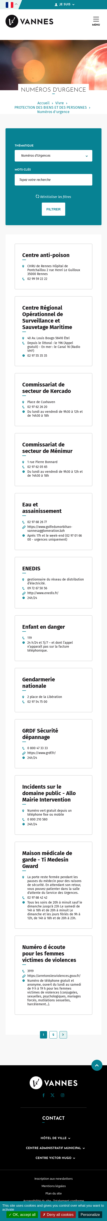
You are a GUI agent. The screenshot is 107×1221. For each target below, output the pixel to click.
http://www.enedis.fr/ (43, 593)
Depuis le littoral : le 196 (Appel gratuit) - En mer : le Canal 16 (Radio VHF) (53, 347)
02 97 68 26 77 (37, 522)
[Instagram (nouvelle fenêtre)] (62, 1096)
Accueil (43, 103)
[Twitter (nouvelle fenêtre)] (52, 1096)
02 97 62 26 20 (37, 407)
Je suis (64, 4)
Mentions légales (54, 1186)
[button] (44, 1095)
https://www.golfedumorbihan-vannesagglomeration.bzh (49, 529)
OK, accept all (22, 1215)
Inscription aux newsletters (53, 1178)
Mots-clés (23, 169)
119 (29, 638)
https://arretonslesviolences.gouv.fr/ (54, 976)
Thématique (24, 145)
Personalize (90, 1215)
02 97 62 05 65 (37, 467)
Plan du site (53, 1193)
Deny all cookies (58, 1215)
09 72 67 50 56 (37, 588)
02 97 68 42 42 (37, 898)
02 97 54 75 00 (37, 702)
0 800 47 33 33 (37, 748)
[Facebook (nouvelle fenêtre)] (44, 1096)
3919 (30, 971)
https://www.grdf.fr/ (41, 753)
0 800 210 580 (37, 819)
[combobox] (53, 156)
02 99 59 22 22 (37, 279)
